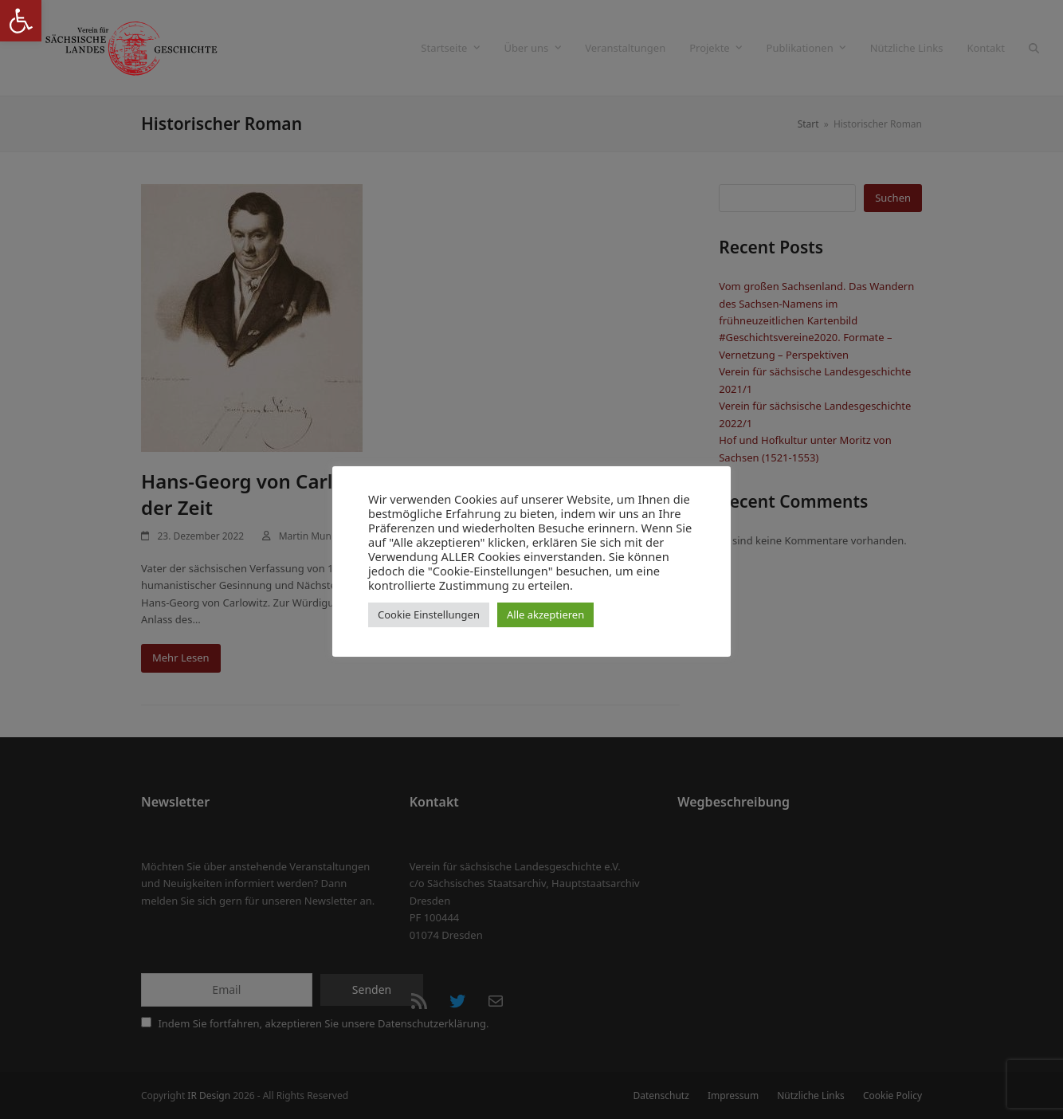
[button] (20, 20)
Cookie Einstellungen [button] (429, 614)
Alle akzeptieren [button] (545, 614)
